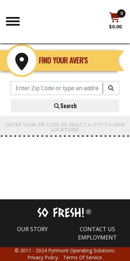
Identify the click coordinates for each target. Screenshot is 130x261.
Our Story (32, 229)
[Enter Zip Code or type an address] (57, 88)
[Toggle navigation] (13, 20)
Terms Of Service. (83, 257)
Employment (97, 237)
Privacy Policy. (45, 257)
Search (65, 106)
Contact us (97, 229)
